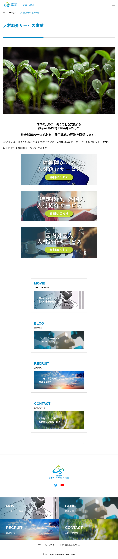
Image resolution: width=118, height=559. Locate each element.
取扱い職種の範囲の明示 (70, 545)
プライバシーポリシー (47, 545)
